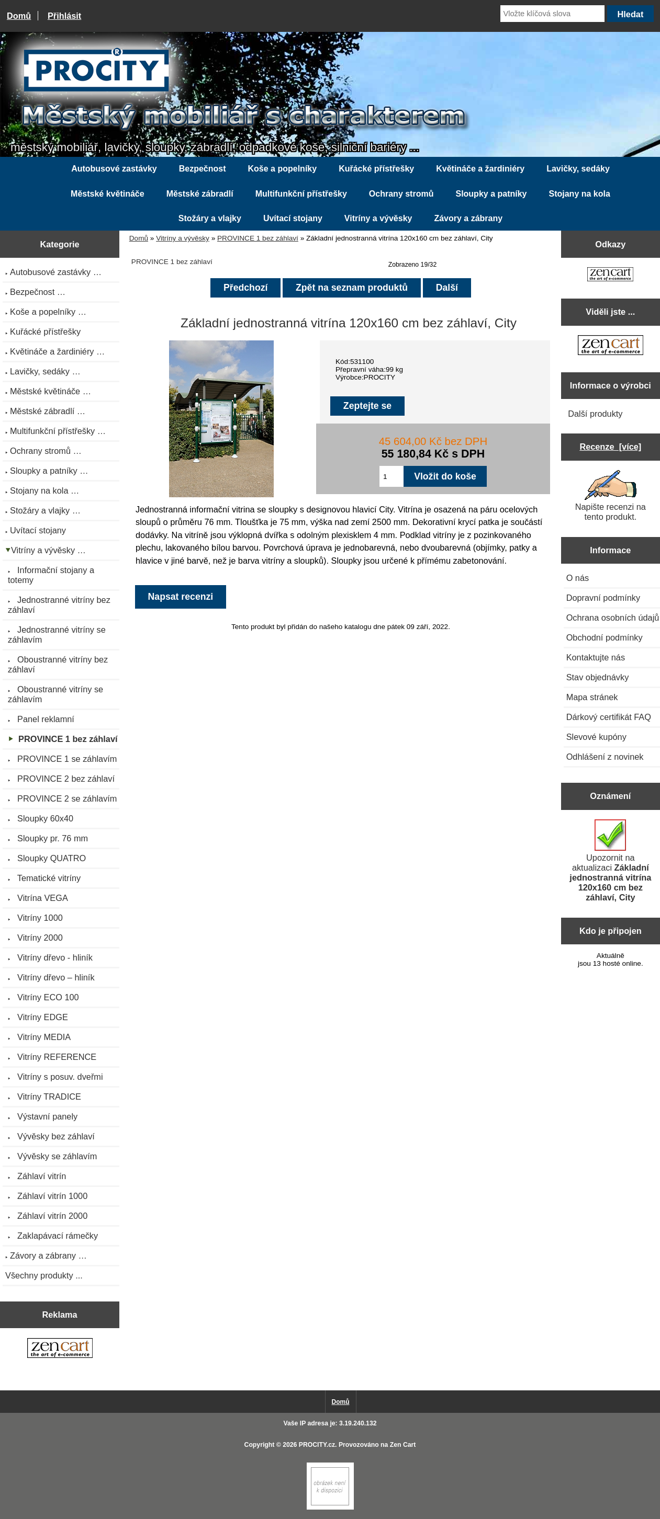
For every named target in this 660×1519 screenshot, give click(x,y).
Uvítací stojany (292, 218)
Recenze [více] (610, 446)
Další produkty (595, 413)
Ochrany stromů (401, 193)
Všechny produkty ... (44, 1275)
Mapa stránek (592, 697)
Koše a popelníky (282, 168)
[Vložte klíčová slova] (552, 13)
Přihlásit (64, 15)
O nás (577, 578)
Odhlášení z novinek (605, 756)
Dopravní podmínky (603, 597)
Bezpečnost (202, 168)
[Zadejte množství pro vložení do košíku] (391, 476)
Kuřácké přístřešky (376, 168)
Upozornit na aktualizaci (610, 860)
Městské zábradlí (199, 193)
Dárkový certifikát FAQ (608, 717)
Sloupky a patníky (491, 193)
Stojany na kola (579, 193)
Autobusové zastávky (114, 168)
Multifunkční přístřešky (301, 193)
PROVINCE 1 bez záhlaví (257, 238)
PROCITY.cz (317, 1444)
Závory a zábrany (468, 218)
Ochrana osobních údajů (612, 617)
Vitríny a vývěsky (182, 238)
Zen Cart (403, 1444)
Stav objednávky (597, 677)
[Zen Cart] (330, 1507)
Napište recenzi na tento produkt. (610, 495)
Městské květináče (107, 193)
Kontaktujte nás (595, 657)
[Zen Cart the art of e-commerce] (60, 1349)
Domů (19, 15)
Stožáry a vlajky (209, 218)
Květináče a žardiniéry (480, 168)
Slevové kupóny (596, 736)
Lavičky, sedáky (578, 168)
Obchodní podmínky (604, 637)
